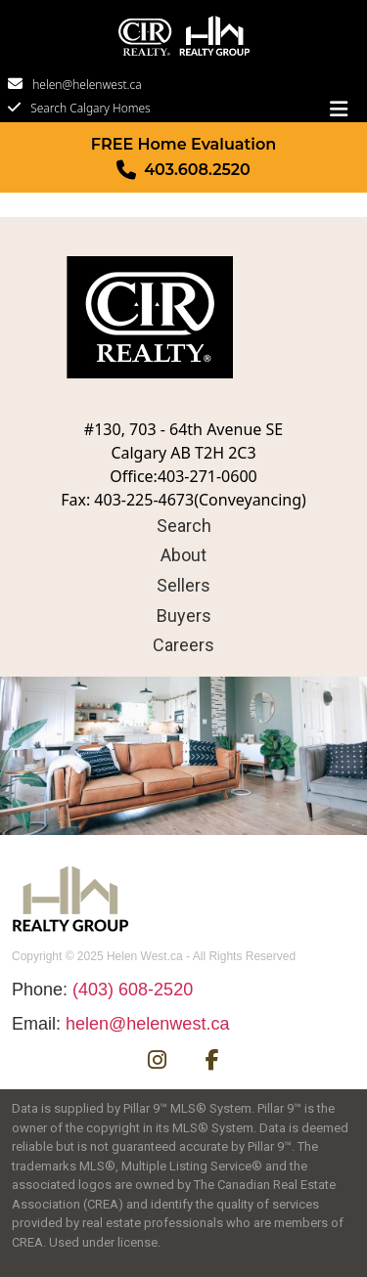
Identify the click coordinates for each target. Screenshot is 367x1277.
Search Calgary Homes (90, 108)
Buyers (184, 615)
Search (184, 525)
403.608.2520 (197, 169)
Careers (183, 645)
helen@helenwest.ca (87, 84)
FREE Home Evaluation (183, 144)
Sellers (183, 585)
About (183, 555)
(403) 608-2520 (132, 989)
